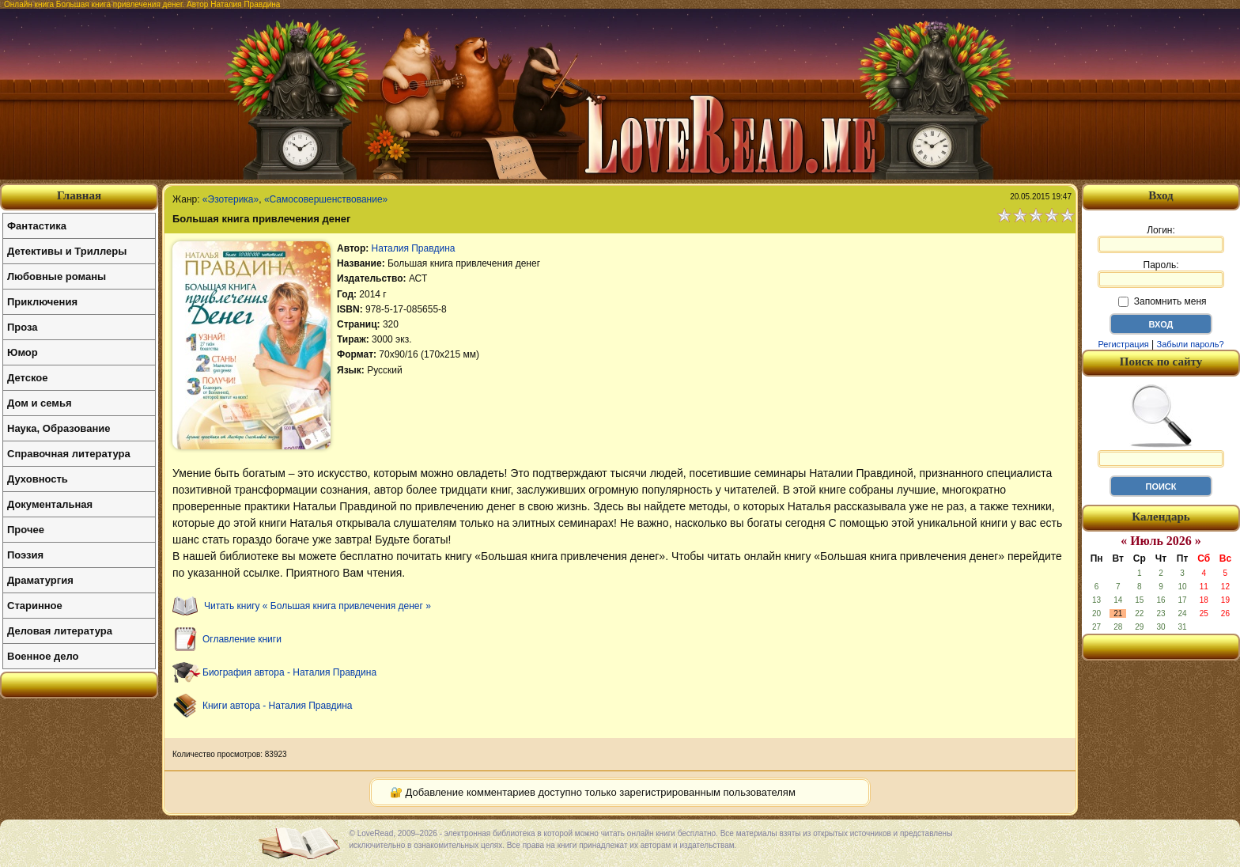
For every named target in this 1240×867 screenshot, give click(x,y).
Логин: (1161, 239)
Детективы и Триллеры (67, 251)
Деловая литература (59, 631)
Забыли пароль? (1190, 344)
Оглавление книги (242, 639)
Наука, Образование (58, 428)
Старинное (34, 605)
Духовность (37, 479)
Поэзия (25, 555)
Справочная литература (68, 454)
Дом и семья (39, 403)
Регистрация (1123, 344)
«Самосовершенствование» (326, 199)
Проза (22, 327)
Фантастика (36, 226)
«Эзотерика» (230, 199)
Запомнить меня (1162, 301)
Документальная (50, 504)
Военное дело (43, 656)
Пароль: (1161, 273)
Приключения (42, 302)
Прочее (25, 530)
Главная (79, 195)
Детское (27, 378)
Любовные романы (56, 276)
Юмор (22, 352)
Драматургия (40, 580)
